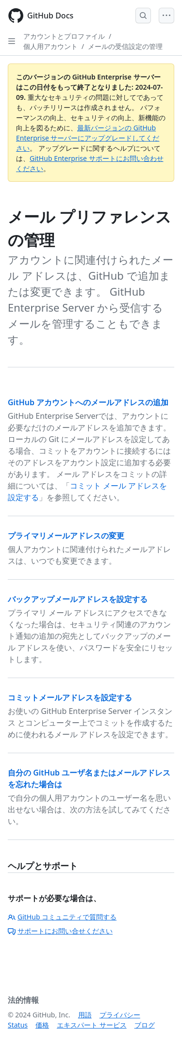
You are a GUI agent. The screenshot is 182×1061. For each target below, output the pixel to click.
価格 (42, 1024)
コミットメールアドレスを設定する (70, 697)
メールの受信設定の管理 (125, 46)
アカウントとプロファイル (64, 36)
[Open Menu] (166, 15)
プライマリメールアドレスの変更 (66, 535)
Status (18, 1024)
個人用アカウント (50, 46)
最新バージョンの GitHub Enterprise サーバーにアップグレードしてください (87, 138)
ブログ (144, 1024)
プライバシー (119, 1014)
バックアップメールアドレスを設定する (78, 599)
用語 (85, 1014)
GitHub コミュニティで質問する (62, 916)
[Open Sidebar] (11, 41)
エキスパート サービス (92, 1024)
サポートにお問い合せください (60, 930)
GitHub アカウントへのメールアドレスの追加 (88, 402)
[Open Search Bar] (143, 15)
